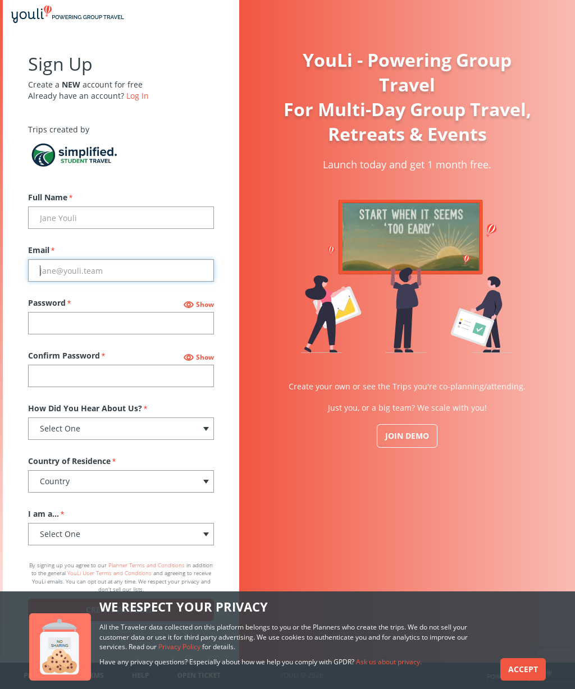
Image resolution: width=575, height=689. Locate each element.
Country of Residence (72, 461)
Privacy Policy (179, 646)
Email (41, 250)
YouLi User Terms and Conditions (109, 573)
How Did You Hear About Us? (87, 408)
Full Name (50, 197)
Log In (137, 95)
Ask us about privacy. (389, 662)
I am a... (46, 513)
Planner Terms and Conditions (146, 565)
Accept (523, 669)
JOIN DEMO (407, 435)
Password (49, 302)
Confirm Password (66, 355)
